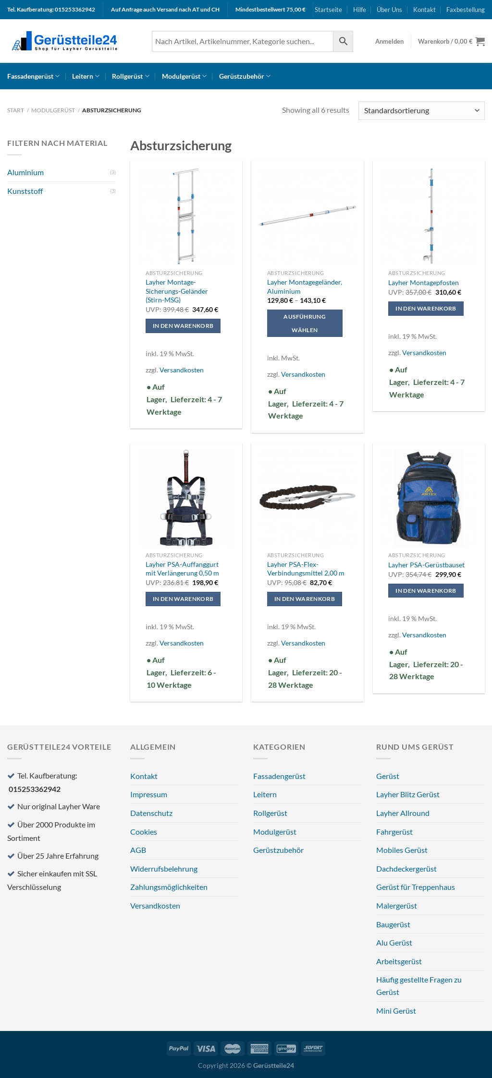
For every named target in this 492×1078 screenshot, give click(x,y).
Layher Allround (403, 812)
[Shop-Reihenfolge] (421, 110)
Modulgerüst (184, 76)
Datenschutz (151, 812)
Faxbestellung (465, 9)
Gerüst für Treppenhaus (415, 886)
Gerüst (387, 775)
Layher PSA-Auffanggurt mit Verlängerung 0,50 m (182, 568)
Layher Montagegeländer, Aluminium (304, 286)
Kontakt (424, 9)
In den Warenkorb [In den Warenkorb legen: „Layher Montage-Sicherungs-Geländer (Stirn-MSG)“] (183, 326)
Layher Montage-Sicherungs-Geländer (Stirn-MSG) (177, 291)
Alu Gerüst (394, 942)
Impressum (148, 794)
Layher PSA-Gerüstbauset (426, 565)
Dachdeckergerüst (406, 868)
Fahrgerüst (394, 831)
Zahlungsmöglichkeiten (169, 886)
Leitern (85, 76)
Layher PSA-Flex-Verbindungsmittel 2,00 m (305, 568)
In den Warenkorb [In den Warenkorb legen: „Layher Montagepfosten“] (425, 308)
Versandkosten (182, 370)
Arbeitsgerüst (399, 961)
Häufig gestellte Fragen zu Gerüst (419, 985)
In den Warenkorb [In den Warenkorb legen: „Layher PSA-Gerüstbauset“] (425, 590)
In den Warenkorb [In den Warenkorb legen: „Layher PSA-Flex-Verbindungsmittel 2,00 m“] (304, 599)
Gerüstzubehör (245, 76)
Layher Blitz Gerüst (408, 794)
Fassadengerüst (33, 76)
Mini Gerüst (396, 1010)
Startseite (328, 9)
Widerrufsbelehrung (163, 868)
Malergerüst (396, 905)
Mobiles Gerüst (402, 849)
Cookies (143, 831)
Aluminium (25, 172)
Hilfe (359, 9)
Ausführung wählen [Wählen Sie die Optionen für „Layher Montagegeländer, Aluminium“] (304, 323)
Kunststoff (25, 190)
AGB (138, 849)
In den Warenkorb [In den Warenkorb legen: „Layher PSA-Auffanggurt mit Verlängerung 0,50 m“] (183, 599)
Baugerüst (393, 924)
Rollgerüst (130, 76)
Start (15, 110)
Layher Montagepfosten (423, 282)
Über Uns (389, 9)
